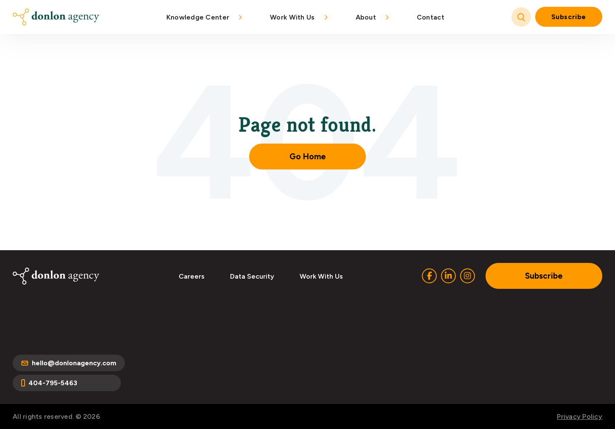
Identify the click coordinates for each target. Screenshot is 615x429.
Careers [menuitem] (192, 276)
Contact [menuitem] (430, 17)
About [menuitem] (366, 17)
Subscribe (568, 17)
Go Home (307, 156)
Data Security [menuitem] (252, 276)
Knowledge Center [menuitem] (197, 17)
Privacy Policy (579, 416)
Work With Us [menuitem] (292, 17)
